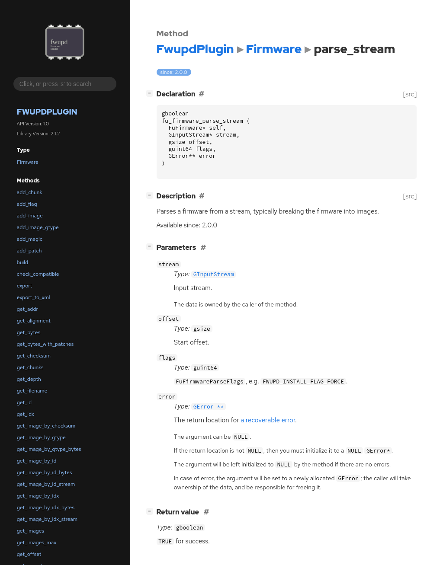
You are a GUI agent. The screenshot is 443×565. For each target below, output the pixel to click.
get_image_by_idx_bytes (45, 507)
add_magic (29, 239)
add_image (30, 215)
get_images (30, 530)
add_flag (27, 204)
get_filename (32, 390)
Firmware (28, 162)
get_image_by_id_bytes (44, 472)
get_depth (29, 379)
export (24, 285)
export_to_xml (33, 297)
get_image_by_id (36, 460)
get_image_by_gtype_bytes (49, 449)
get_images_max (36, 542)
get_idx (25, 414)
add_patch (29, 250)
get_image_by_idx (38, 495)
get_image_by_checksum (46, 425)
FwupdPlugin (47, 111)
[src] (410, 94)
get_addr (27, 309)
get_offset (29, 554)
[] (151, 93)
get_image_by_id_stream (46, 484)
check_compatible (38, 274)
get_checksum (34, 355)
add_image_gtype (38, 227)
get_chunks (30, 367)
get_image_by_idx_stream (47, 519)
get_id (24, 402)
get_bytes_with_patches (45, 344)
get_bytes (28, 332)
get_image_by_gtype (41, 437)
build (22, 262)
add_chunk (29, 192)
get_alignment (34, 320)
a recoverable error (268, 420)
